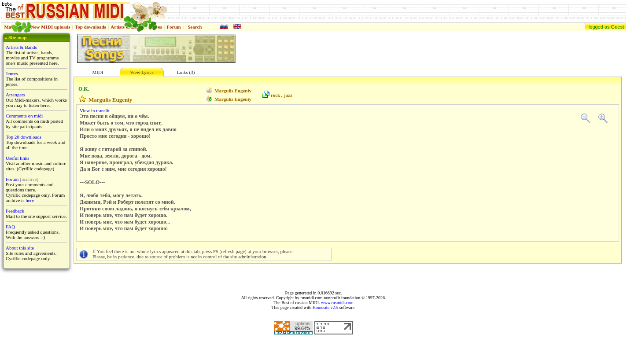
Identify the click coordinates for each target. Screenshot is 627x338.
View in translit (95, 110)
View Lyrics (141, 72)
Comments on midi (24, 115)
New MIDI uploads (50, 26)
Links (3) (186, 72)
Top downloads (90, 26)
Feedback (15, 210)
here (30, 200)
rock (275, 95)
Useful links (17, 158)
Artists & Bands (21, 47)
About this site (20, 247)
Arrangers (15, 94)
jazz (288, 95)
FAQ (10, 226)
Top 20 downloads (23, 137)
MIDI (97, 72)
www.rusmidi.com (337, 302)
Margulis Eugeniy (232, 90)
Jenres (12, 73)
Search (195, 26)
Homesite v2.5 (325, 307)
